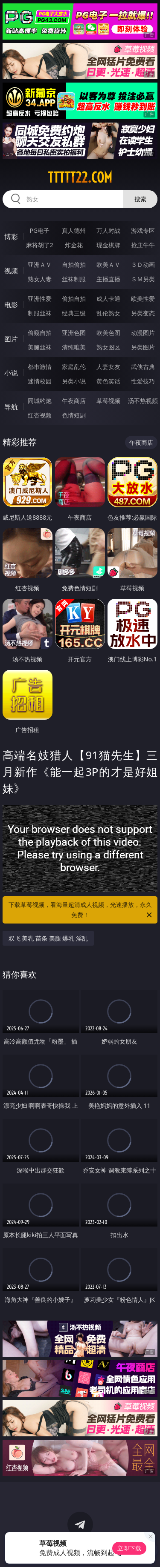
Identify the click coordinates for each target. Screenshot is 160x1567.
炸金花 (74, 245)
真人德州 (74, 230)
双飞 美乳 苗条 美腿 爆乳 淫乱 (48, 938)
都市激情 (40, 367)
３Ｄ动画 (143, 264)
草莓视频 (108, 401)
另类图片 (143, 347)
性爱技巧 (143, 381)
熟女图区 (108, 347)
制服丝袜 (40, 313)
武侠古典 (143, 367)
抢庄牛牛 (143, 245)
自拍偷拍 (74, 264)
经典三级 (74, 313)
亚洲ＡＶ (40, 264)
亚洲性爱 (40, 299)
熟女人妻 (40, 279)
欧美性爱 (143, 299)
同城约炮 (40, 401)
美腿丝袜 (40, 347)
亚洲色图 (74, 333)
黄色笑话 (108, 381)
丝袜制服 (74, 279)
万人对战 (108, 230)
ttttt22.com (80, 177)
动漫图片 (143, 333)
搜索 (140, 199)
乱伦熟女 (108, 313)
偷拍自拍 (74, 299)
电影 (11, 304)
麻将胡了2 (39, 245)
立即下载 (129, 1548)
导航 (11, 407)
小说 (11, 372)
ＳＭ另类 (143, 279)
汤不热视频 (143, 401)
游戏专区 (143, 230)
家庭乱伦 (74, 367)
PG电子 (39, 230)
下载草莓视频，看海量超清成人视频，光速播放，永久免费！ (81, 910)
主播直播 (108, 279)
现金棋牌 (108, 245)
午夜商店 (74, 401)
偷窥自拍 (40, 333)
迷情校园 (40, 381)
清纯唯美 (74, 347)
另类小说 (74, 381)
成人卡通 (108, 299)
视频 (11, 270)
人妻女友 (108, 367)
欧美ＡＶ (108, 264)
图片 (11, 338)
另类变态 (143, 313)
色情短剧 (74, 415)
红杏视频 (40, 415)
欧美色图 (108, 333)
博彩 (11, 236)
